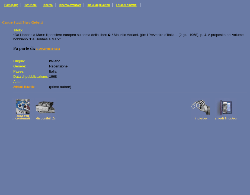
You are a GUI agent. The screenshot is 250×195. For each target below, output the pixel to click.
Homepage (11, 5)
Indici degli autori (99, 5)
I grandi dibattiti (126, 5)
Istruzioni (30, 5)
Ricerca (48, 5)
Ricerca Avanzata (70, 5)
